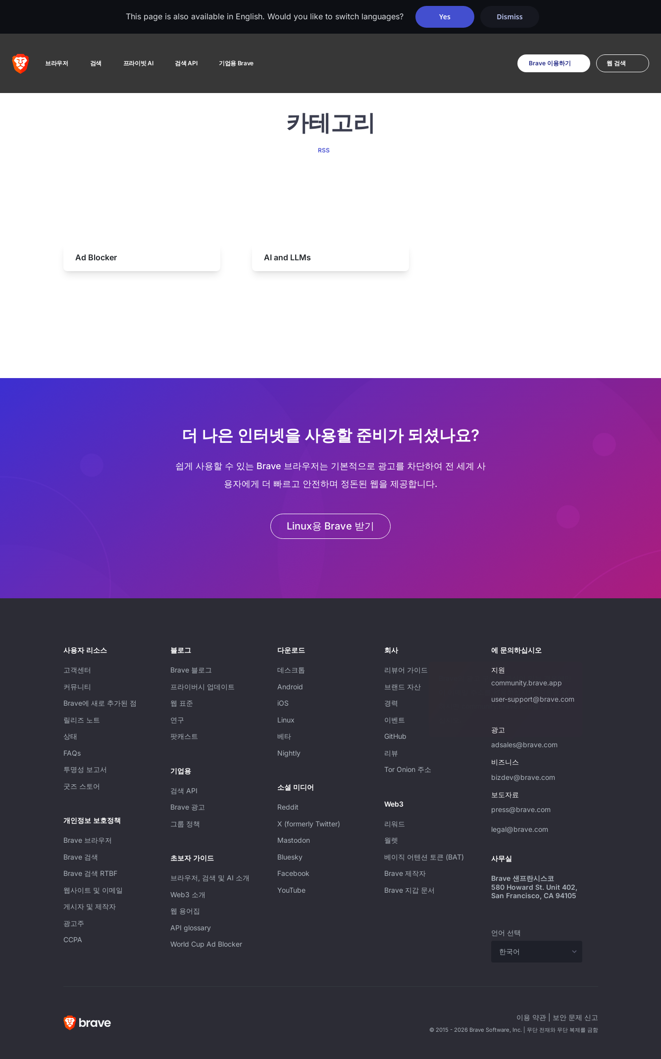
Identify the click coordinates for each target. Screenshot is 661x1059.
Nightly (289, 753)
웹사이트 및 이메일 (93, 890)
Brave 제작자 (405, 873)
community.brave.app (526, 682)
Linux (286, 720)
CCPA (72, 939)
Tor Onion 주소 (407, 769)
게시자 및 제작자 (89, 906)
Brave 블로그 (191, 670)
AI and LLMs (287, 257)
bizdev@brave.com (523, 777)
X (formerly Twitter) (308, 823)
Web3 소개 (187, 894)
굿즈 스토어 (81, 786)
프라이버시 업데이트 (202, 686)
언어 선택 (506, 932)
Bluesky (290, 857)
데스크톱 (291, 670)
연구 (177, 720)
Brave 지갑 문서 (409, 890)
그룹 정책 (185, 823)
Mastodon (293, 840)
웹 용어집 (185, 911)
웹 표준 (181, 703)
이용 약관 (531, 1017)
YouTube (291, 890)
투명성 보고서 (85, 769)
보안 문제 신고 (575, 1017)
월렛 (391, 840)
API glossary (190, 927)
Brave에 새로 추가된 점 (100, 703)
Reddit (288, 807)
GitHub (395, 736)
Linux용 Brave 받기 (330, 526)
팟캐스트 (184, 736)
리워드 (394, 823)
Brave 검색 (80, 857)
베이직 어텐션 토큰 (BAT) (424, 857)
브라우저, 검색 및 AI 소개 (210, 877)
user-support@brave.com (532, 699)
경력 (391, 703)
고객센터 (77, 670)
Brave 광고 (187, 807)
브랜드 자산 (402, 686)
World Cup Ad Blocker (206, 944)
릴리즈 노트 (81, 720)
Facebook (293, 873)
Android (290, 686)
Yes (445, 16)
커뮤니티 (77, 686)
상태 (70, 736)
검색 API (184, 790)
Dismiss (509, 16)
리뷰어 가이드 (406, 670)
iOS (283, 703)
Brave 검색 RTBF (90, 873)
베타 (284, 736)
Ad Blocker (96, 257)
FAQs (72, 753)
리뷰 (391, 753)
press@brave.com (521, 809)
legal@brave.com (519, 829)
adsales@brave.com (536, 743)
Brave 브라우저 (87, 840)
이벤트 (394, 720)
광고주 (73, 923)
